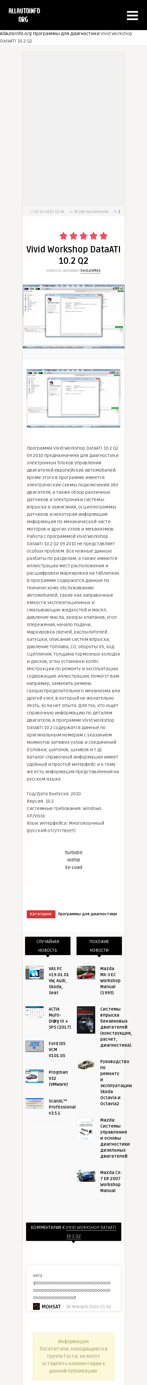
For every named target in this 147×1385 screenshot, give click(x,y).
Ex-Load (73, 867)
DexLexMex (91, 270)
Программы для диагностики (66, 33)
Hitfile (73, 860)
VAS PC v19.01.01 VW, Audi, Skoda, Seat (59, 981)
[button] (132, 15)
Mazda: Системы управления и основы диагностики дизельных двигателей (115, 1138)
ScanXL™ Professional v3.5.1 (62, 1107)
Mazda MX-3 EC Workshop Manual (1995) (110, 981)
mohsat (51, 1307)
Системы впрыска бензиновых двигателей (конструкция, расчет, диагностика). (116, 1027)
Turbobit (74, 852)
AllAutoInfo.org (16, 33)
